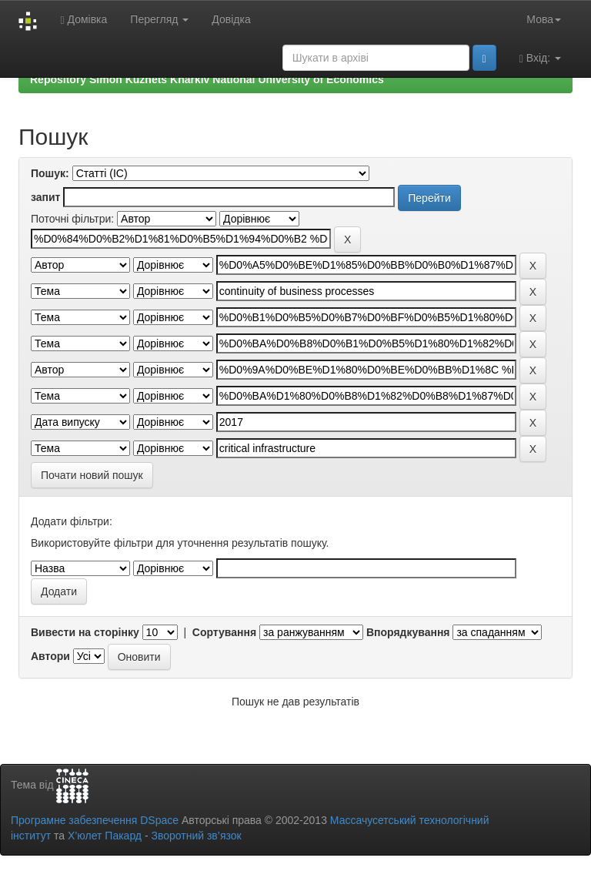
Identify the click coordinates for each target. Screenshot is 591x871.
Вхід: (540, 58)
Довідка (231, 19)
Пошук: (50, 173)
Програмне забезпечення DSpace (95, 820)
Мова (543, 19)
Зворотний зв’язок (196, 835)
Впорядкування (408, 632)
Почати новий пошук (92, 475)
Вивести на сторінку (85, 632)
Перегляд (159, 19)
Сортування (224, 632)
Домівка (83, 19)
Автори (50, 656)
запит (45, 197)
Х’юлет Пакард (105, 835)
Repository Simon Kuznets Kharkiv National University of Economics (207, 79)
